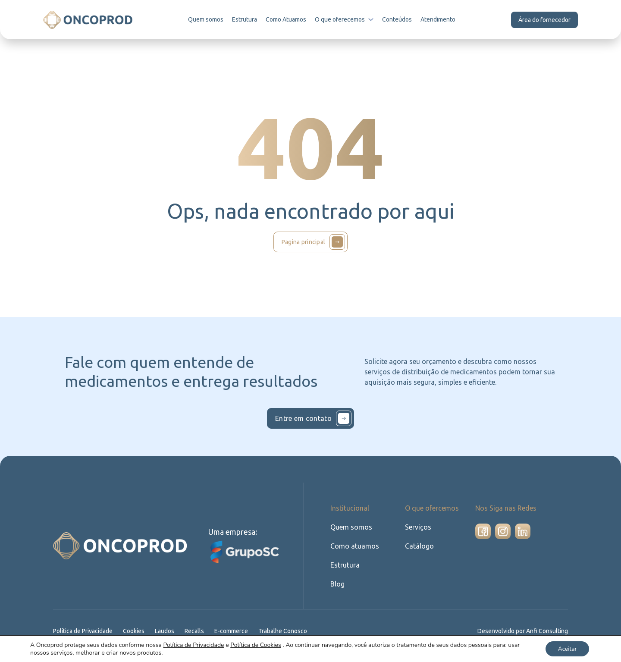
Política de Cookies (255, 644)
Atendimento (438, 19)
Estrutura (245, 19)
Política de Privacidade (83, 630)
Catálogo (419, 545)
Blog (337, 583)
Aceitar (566, 648)
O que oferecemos (346, 19)
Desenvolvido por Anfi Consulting (524, 630)
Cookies (136, 630)
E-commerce (234, 630)
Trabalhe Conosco (286, 630)
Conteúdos (398, 19)
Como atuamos (353, 545)
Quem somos (207, 19)
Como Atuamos (287, 19)
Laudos (167, 630)
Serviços (418, 526)
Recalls (197, 630)
